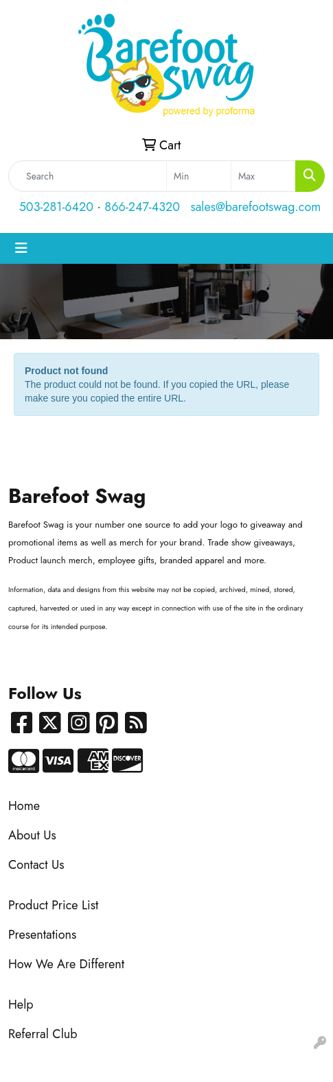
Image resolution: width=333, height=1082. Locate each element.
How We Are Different (66, 964)
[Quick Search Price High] (263, 176)
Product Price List (53, 905)
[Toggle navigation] (21, 248)
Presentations (42, 935)
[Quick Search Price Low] (198, 176)
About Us (32, 835)
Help (21, 1004)
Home (24, 806)
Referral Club (43, 1034)
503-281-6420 (56, 207)
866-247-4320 (142, 207)
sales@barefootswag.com (255, 207)
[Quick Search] (87, 176)
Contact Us (36, 865)
